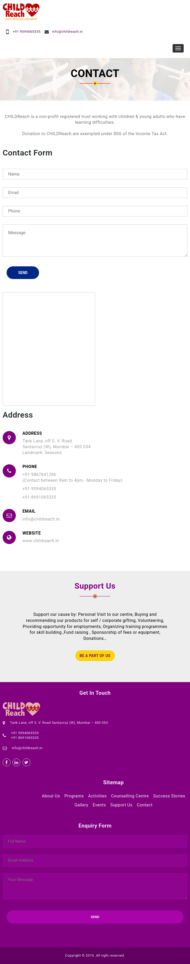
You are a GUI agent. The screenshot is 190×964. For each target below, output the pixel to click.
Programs (74, 795)
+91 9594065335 (26, 32)
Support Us (121, 804)
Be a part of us (95, 656)
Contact (144, 804)
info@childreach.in (67, 32)
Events (99, 804)
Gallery (81, 804)
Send (22, 273)
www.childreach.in (40, 540)
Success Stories (169, 795)
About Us (51, 795)
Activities (97, 795)
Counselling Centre (130, 795)
